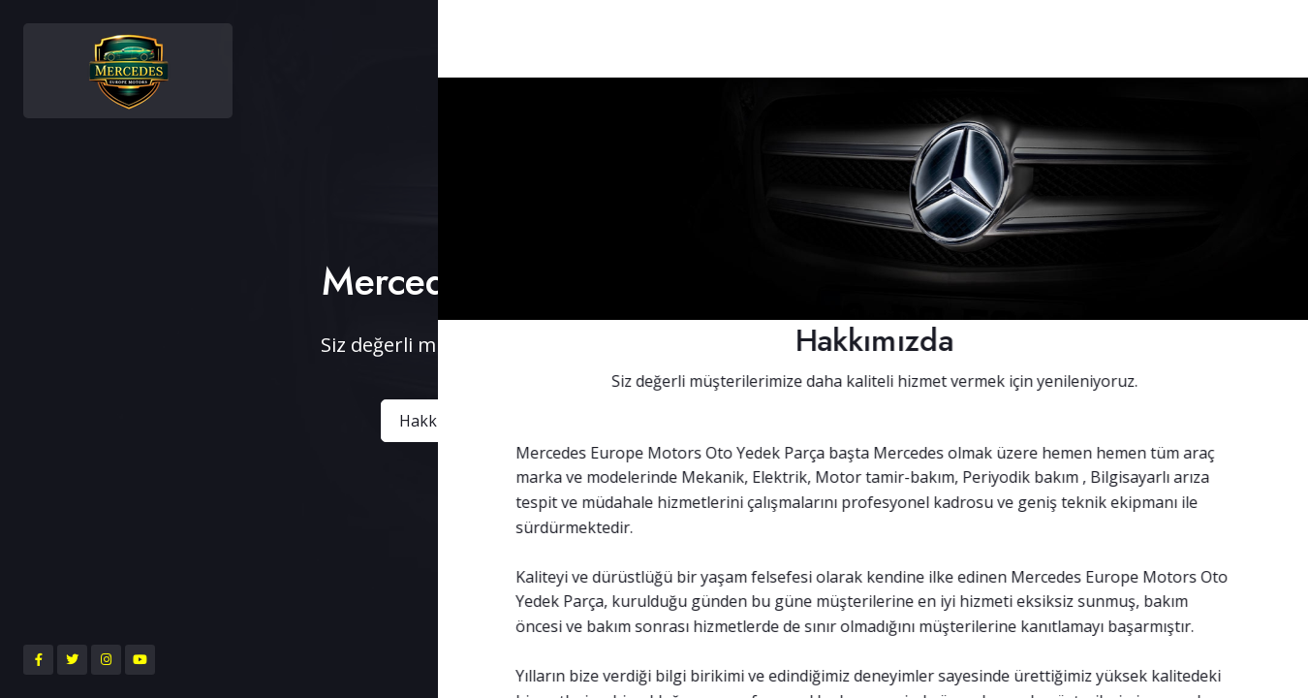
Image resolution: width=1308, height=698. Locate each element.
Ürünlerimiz (721, 420)
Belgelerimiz (581, 420)
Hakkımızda (441, 420)
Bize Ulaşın (857, 420)
